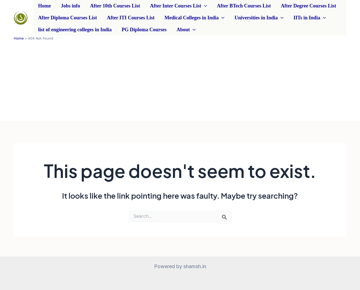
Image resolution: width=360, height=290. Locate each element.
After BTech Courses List (244, 6)
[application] (204, 6)
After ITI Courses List (131, 17)
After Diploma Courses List (67, 17)
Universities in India (259, 18)
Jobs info (70, 6)
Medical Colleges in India (194, 18)
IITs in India (309, 18)
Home (44, 6)
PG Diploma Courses (144, 29)
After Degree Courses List (308, 6)
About (186, 30)
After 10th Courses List (115, 6)
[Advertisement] (180, 82)
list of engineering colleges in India (75, 29)
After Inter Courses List (178, 6)
